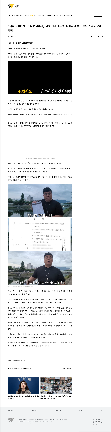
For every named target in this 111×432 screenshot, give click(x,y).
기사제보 (62, 369)
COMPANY (34, 410)
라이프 (22, 15)
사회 (31, 15)
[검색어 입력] (98, 16)
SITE (80, 410)
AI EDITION (59, 15)
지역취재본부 (68, 15)
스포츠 (27, 15)
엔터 (17, 15)
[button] (84, 36)
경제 (13, 15)
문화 (39, 15)
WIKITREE (10, 410)
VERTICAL (58, 410)
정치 (35, 15)
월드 (43, 15)
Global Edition (50, 15)
